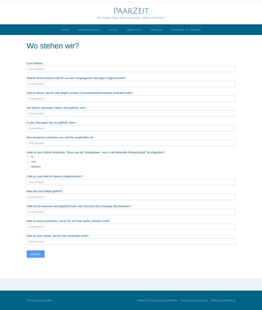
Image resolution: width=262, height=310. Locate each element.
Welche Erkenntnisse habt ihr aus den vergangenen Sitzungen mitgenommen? (76, 78)
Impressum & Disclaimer (194, 300)
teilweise (34, 166)
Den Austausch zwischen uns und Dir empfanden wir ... (62, 137)
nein (31, 161)
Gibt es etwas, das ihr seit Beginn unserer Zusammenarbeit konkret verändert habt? (80, 92)
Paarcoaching (89, 30)
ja (30, 156)
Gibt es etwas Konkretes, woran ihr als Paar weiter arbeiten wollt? (68, 221)
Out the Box (45, 300)
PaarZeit (131, 11)
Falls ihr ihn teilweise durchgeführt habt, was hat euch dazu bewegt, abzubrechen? (79, 206)
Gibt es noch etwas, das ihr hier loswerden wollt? (58, 235)
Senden (36, 254)
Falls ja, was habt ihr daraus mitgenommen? (55, 176)
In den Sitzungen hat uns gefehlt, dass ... (52, 122)
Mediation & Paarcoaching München (157, 300)
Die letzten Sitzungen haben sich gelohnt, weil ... (57, 107)
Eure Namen (35, 63)
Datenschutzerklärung (223, 300)
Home (65, 30)
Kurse (113, 30)
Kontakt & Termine (186, 30)
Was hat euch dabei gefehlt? (45, 191)
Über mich (134, 30)
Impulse (157, 30)
